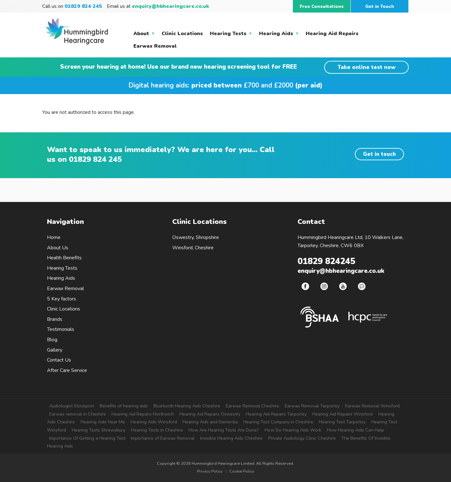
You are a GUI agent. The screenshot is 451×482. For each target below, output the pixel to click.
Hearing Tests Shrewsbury (98, 430)
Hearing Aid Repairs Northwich (142, 414)
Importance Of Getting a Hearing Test (87, 438)
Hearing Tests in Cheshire (157, 430)
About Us (57, 247)
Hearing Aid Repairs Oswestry (209, 414)
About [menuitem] (143, 35)
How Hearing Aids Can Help (355, 430)
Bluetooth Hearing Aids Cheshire (186, 406)
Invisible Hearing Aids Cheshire (231, 438)
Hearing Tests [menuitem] (230, 35)
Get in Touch (379, 6)
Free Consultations (322, 6)
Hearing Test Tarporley (342, 422)
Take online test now (367, 67)
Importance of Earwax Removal (162, 438)
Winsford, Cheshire (193, 247)
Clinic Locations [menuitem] (182, 33)
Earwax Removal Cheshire (252, 406)
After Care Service (67, 370)
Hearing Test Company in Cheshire (278, 422)
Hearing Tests (62, 268)
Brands (54, 319)
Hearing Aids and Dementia (210, 422)
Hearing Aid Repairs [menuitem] (332, 33)
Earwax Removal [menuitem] (155, 46)
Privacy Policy (210, 471)
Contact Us (59, 360)
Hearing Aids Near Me (102, 422)
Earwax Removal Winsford (372, 406)
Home (53, 237)
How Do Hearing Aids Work (293, 430)
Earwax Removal (65, 288)
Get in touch (379, 154)
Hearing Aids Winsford (154, 422)
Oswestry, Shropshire (195, 237)
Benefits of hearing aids (124, 406)
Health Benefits (64, 257)
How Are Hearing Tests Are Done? (224, 430)
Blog (52, 339)
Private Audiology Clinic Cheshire (302, 438)
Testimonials (60, 329)
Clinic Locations (63, 308)
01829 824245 (326, 261)
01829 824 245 (95, 159)
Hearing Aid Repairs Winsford (342, 414)
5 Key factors (61, 298)
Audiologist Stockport (71, 406)
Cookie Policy (241, 471)
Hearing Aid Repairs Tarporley (276, 414)
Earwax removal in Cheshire (77, 414)
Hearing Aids (61, 278)
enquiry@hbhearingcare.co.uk (170, 6)
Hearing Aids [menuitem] (278, 35)
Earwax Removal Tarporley (312, 406)
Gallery (54, 350)
